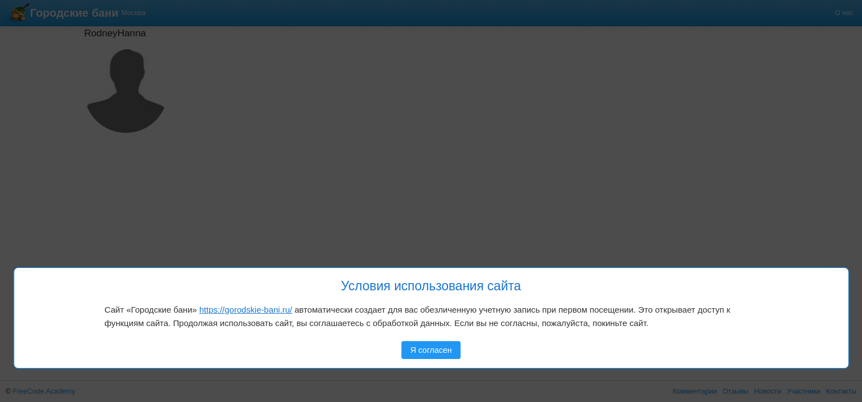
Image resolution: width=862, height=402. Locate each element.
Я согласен (430, 350)
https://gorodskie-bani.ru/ (245, 309)
